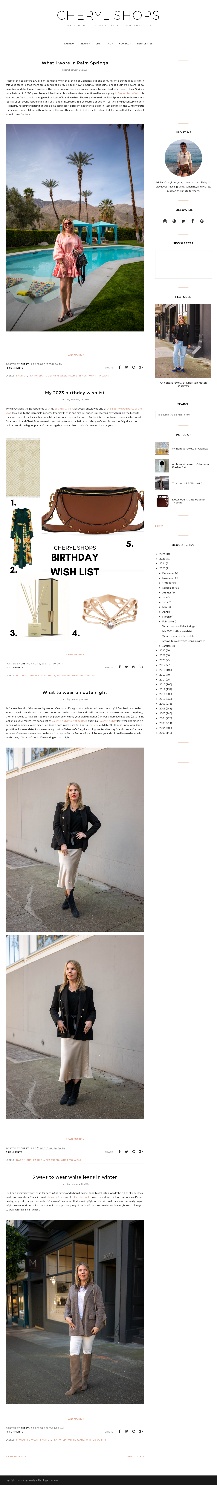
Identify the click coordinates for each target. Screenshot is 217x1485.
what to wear (98, 375)
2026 (162, 553)
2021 (162, 655)
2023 (162, 568)
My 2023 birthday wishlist (75, 392)
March (166, 616)
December (168, 573)
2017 (162, 674)
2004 (162, 727)
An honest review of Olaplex (190, 448)
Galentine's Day (107, 720)
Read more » (75, 354)
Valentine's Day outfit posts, (68, 720)
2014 (162, 679)
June (165, 602)
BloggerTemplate (50, 1480)
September (168, 587)
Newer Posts (17, 1456)
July (164, 597)
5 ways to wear (27, 1440)
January (166, 645)
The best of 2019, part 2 (187, 483)
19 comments (15, 1431)
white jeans (76, 1440)
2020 (162, 660)
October (167, 582)
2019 (162, 664)
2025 (162, 558)
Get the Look (82, 1197)
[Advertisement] (183, 92)
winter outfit (96, 1440)
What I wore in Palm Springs (75, 63)
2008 (162, 708)
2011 (162, 693)
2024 (162, 563)
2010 (162, 698)
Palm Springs (77, 375)
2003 (162, 732)
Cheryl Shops (108, 15)
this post (52, 1197)
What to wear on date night (74, 692)
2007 (162, 713)
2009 (162, 703)
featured (35, 375)
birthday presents (29, 675)
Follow (159, 525)
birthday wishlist (64, 408)
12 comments (15, 368)
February (167, 621)
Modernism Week (128, 93)
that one (93, 724)
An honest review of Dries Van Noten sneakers (183, 384)
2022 (162, 650)
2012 (162, 689)
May (164, 606)
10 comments (15, 667)
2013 (162, 684)
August (166, 592)
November (168, 577)
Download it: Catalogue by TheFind (188, 501)
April (165, 611)
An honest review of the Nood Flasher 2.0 (191, 466)
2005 (162, 723)
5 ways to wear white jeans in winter (75, 1177)
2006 (162, 718)
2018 (162, 669)
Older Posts (133, 1456)
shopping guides (83, 675)
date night (24, 1160)
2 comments (14, 1152)
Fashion (21, 375)
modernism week (55, 375)
